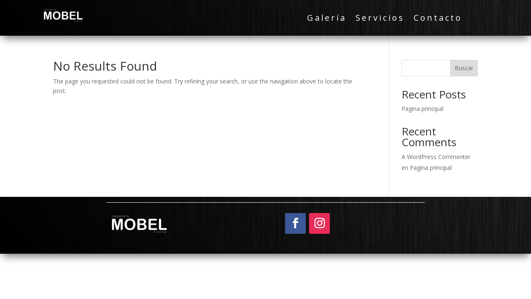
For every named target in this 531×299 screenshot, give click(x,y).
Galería (326, 19)
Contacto (438, 19)
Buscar (464, 68)
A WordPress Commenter (436, 157)
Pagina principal (422, 109)
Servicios (380, 19)
